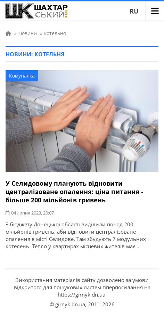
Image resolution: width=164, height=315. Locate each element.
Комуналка (22, 75)
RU (134, 11)
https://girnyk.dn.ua (81, 294)
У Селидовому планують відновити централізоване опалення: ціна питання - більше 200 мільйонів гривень (74, 191)
